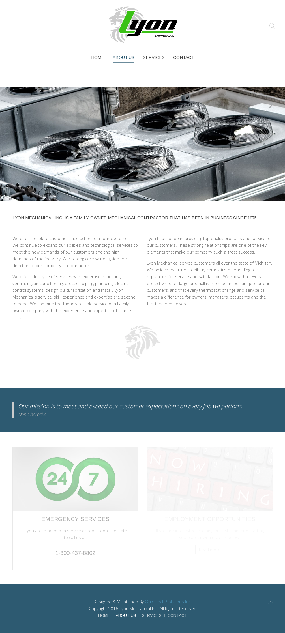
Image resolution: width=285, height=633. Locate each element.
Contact (183, 57)
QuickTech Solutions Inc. (168, 601)
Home (97, 57)
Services (154, 57)
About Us (123, 57)
